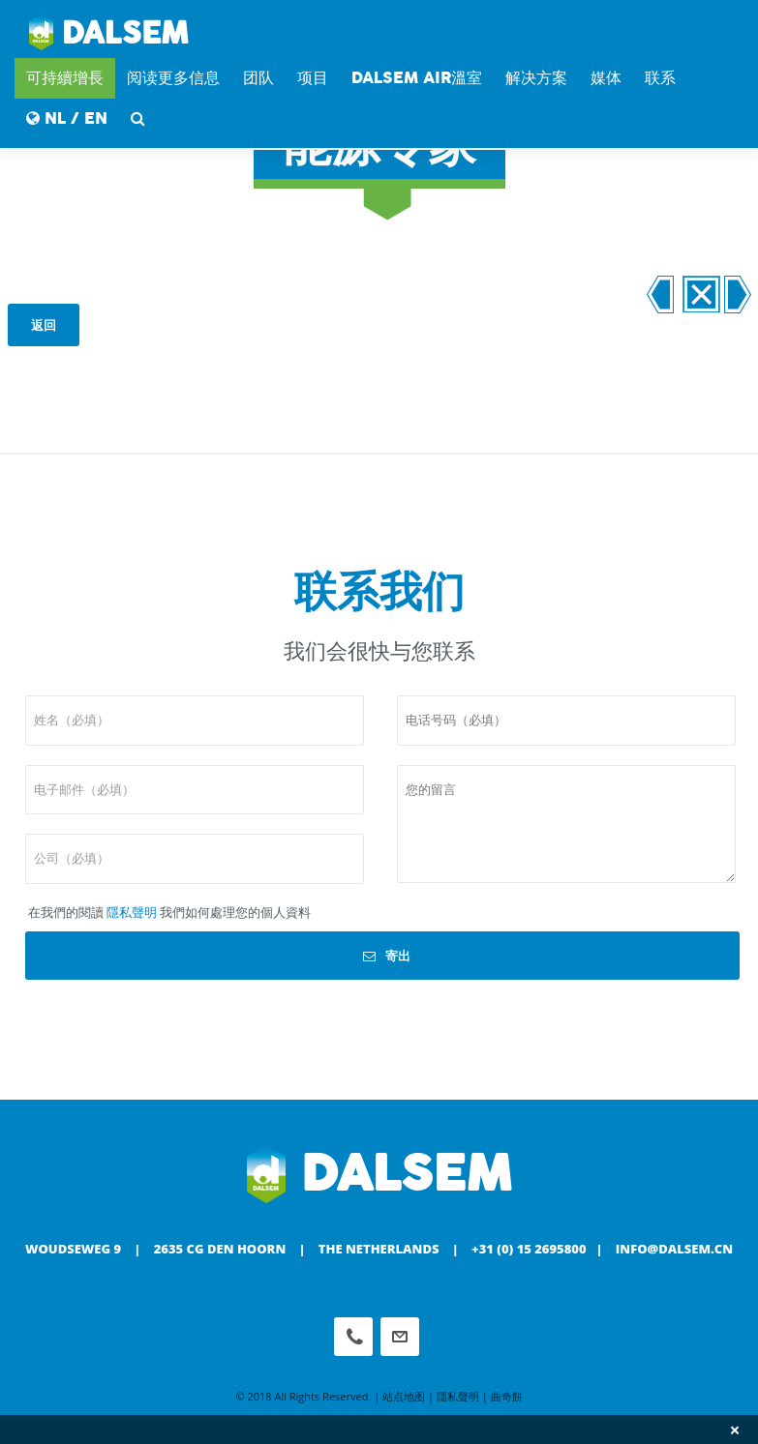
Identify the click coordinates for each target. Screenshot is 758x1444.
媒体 (606, 78)
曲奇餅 (507, 1396)
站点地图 (403, 1396)
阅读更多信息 (173, 78)
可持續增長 (65, 78)
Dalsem (109, 34)
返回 (43, 325)
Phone (353, 1336)
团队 (258, 78)
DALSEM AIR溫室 (416, 78)
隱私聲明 (131, 912)
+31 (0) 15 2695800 (529, 1248)
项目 (312, 78)
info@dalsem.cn (674, 1248)
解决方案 (536, 78)
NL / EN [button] (66, 118)
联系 (660, 78)
